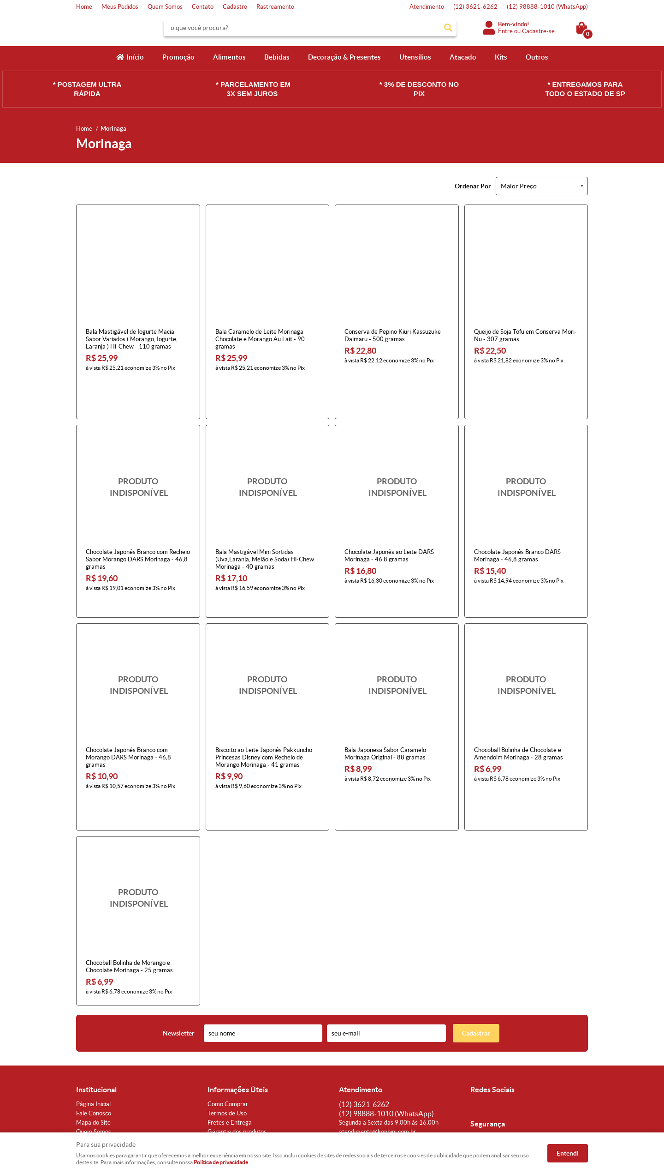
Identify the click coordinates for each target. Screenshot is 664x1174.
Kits (501, 57)
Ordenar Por (473, 186)
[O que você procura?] (448, 27)
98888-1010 (547, 6)
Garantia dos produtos (237, 1048)
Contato (202, 6)
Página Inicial (93, 1020)
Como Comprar (228, 1020)
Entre (505, 31)
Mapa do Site (93, 1039)
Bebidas (277, 57)
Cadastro (235, 6)
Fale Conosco (93, 1029)
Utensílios (415, 57)
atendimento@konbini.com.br (377, 1048)
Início (135, 57)
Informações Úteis (238, 1006)
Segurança (221, 1057)
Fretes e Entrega (230, 1039)
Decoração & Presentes (344, 57)
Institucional (96, 1006)
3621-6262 (475, 6)
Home (84, 6)
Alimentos (229, 57)
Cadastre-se (538, 31)
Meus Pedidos (119, 6)
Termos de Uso (227, 1029)
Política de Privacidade (237, 1066)
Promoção (178, 57)
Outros (537, 57)
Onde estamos (95, 1057)
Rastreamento (275, 6)
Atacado (463, 57)
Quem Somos (165, 6)
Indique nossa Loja (100, 1066)
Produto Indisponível (138, 449)
